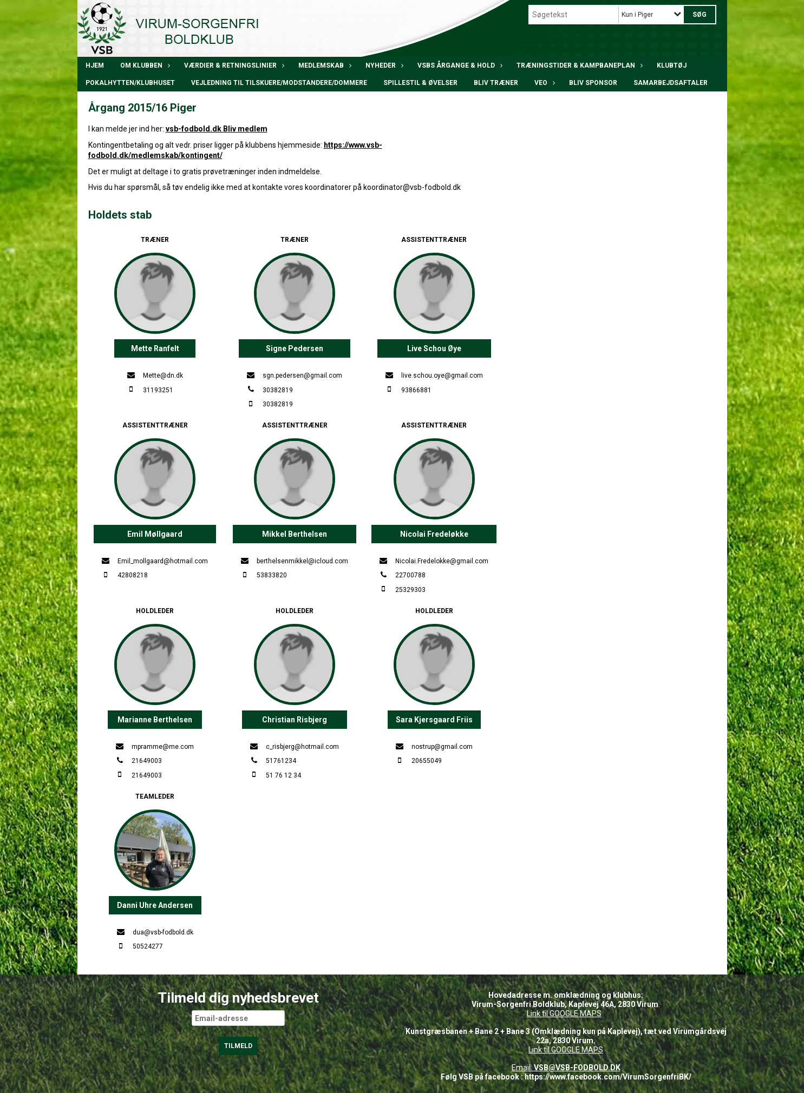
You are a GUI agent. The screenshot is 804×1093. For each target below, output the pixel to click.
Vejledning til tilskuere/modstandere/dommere (279, 83)
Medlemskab (323, 65)
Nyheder (383, 65)
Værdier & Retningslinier (233, 65)
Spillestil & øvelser (420, 83)
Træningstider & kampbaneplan (578, 65)
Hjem (95, 65)
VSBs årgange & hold (458, 65)
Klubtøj (672, 65)
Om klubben (144, 65)
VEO (543, 83)
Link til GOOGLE (552, 1013)
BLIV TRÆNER (496, 83)
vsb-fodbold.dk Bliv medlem (216, 128)
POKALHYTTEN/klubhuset (130, 83)
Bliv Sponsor (593, 83)
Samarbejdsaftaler (670, 83)
